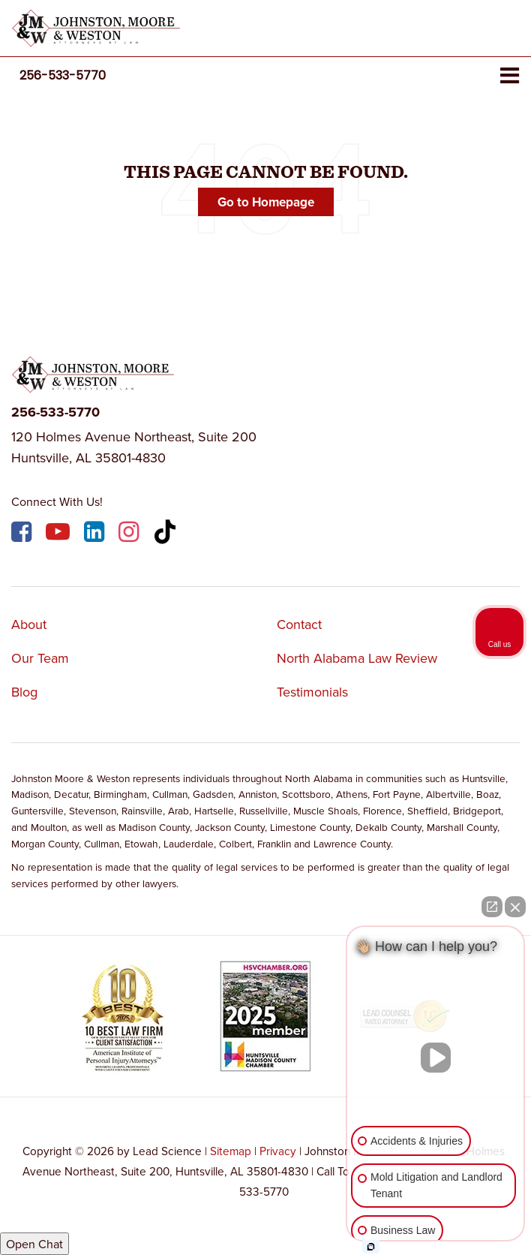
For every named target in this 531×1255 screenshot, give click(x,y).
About (28, 624)
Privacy (278, 1150)
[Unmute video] (436, 1058)
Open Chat (34, 1243)
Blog (24, 691)
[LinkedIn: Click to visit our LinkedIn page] (96, 534)
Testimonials (312, 691)
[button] (62, 75)
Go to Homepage (266, 202)
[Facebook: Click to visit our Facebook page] (23, 534)
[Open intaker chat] (371, 1246)
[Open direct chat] (492, 906)
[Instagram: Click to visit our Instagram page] (130, 534)
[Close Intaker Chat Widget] (515, 906)
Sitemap (230, 1150)
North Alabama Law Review (357, 658)
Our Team (40, 658)
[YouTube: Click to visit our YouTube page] (59, 534)
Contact (299, 624)
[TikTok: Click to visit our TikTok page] (166, 534)
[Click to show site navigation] (509, 76)
